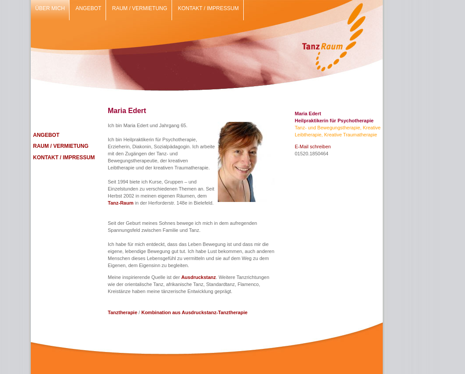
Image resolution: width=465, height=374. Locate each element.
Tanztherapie (122, 312)
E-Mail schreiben (313, 146)
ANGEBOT (46, 135)
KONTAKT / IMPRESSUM (64, 157)
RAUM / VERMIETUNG (60, 146)
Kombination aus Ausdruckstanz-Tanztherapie (194, 312)
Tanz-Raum (120, 202)
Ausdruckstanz (198, 277)
